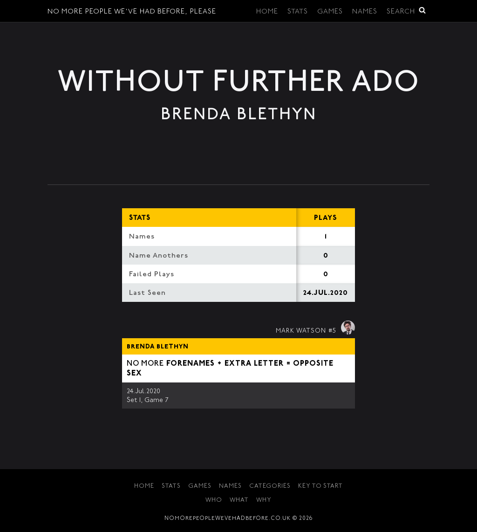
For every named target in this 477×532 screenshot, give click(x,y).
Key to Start (320, 487)
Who (213, 501)
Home (267, 11)
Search (406, 11)
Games (330, 11)
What (239, 501)
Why (264, 501)
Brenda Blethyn (158, 347)
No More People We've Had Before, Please (132, 11)
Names (364, 11)
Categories (270, 487)
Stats (297, 11)
